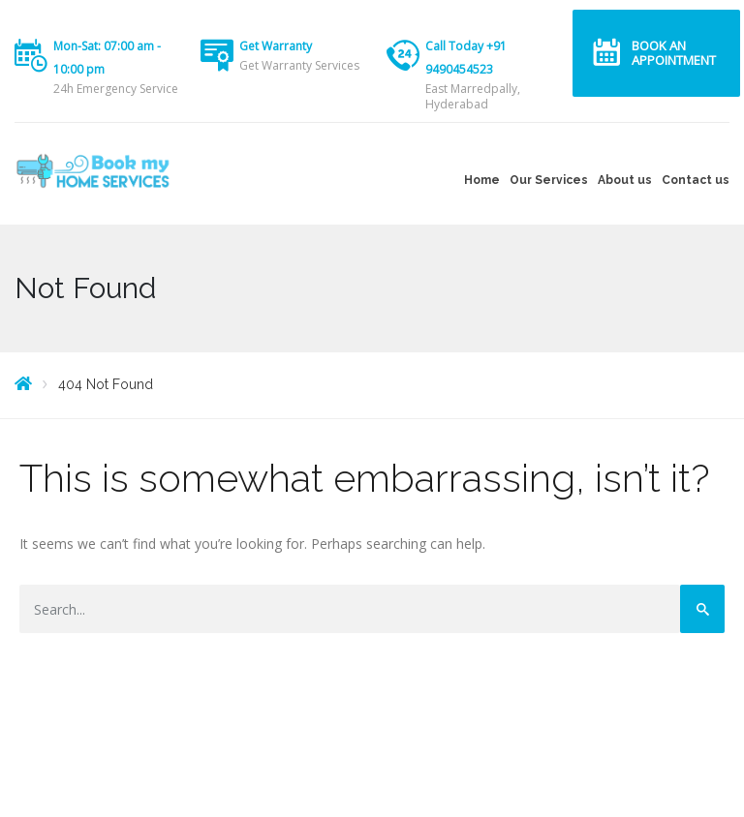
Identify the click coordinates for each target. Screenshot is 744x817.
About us (625, 180)
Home (482, 180)
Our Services (549, 180)
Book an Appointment (674, 53)
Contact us (695, 180)
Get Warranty (275, 46)
